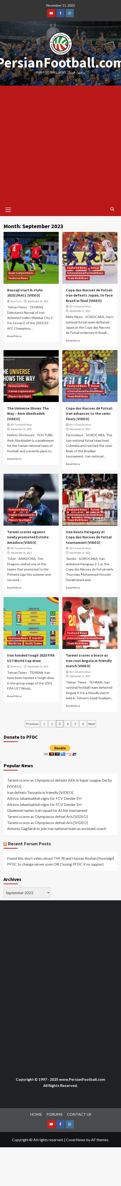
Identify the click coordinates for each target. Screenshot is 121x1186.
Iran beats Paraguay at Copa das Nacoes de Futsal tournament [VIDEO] (89, 537)
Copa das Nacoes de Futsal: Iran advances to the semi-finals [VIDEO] (89, 413)
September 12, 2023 (79, 676)
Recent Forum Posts (29, 844)
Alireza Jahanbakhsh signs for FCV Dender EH (44, 798)
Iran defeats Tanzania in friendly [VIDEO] (40, 792)
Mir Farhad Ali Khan (80, 306)
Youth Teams (33, 643)
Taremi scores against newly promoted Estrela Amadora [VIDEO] (28, 537)
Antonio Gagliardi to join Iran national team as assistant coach (56, 828)
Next (91, 724)
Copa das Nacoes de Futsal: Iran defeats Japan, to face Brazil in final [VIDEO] (89, 295)
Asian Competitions (20, 273)
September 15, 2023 (37, 666)
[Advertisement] (56, 144)
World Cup (14, 643)
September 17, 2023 (79, 311)
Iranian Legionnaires (21, 391)
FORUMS (54, 1114)
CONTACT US (79, 1114)
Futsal (95, 267)
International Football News (85, 273)
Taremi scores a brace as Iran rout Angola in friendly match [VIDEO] (89, 660)
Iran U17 (37, 638)
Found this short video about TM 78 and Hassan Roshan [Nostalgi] (60, 858)
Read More (14, 336)
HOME (36, 1114)
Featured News (18, 278)
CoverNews (75, 1139)
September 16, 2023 (21, 429)
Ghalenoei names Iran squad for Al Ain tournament (47, 810)
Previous (32, 724)
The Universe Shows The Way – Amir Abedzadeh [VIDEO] (28, 413)
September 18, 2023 (37, 301)
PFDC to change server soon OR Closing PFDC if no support (55, 864)
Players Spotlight (19, 396)
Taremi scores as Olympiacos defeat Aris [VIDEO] (47, 816)
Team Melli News (77, 278)
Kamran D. (16, 301)
